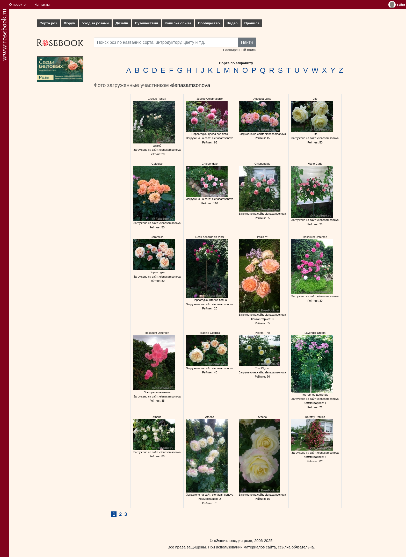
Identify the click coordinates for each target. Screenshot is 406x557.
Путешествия (146, 23)
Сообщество (209, 23)
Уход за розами (95, 23)
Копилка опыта (178, 23)
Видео (232, 23)
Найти (247, 42)
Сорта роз (48, 23)
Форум (69, 23)
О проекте (17, 4)
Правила (252, 23)
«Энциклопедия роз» (233, 540)
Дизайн (121, 23)
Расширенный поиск (239, 50)
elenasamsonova (190, 85)
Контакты (42, 4)
